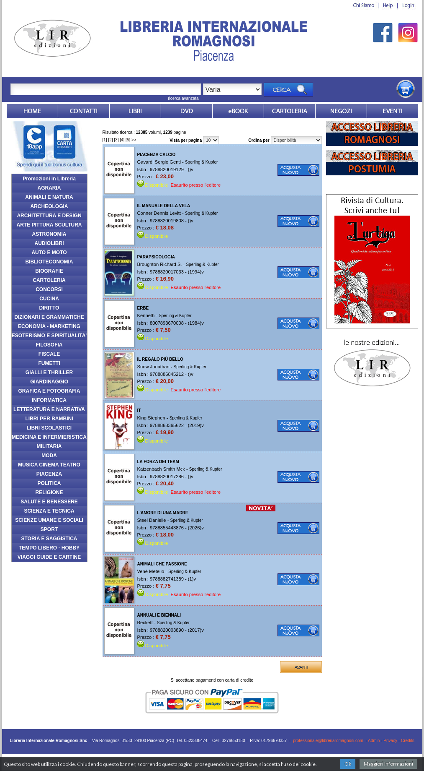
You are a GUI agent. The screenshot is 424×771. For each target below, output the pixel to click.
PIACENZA (49, 474)
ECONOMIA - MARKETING (49, 326)
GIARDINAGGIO (49, 382)
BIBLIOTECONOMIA (49, 262)
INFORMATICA (49, 400)
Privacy (390, 740)
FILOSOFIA (49, 345)
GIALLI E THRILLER (49, 372)
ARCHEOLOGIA (49, 206)
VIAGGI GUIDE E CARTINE (49, 557)
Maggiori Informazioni (388, 764)
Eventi (392, 111)
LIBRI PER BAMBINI (49, 419)
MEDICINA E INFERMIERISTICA (49, 437)
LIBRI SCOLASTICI (49, 428)
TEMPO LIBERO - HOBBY (49, 548)
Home (32, 111)
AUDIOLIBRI (49, 243)
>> (133, 140)
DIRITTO (49, 308)
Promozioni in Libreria (49, 179)
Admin (374, 740)
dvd (186, 111)
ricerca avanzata (183, 98)
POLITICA (49, 483)
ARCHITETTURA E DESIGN (49, 216)
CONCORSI (49, 289)
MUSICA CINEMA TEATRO (49, 465)
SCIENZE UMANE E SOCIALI (49, 520)
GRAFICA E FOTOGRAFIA (49, 391)
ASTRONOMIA (49, 234)
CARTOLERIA (49, 280)
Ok (347, 764)
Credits (407, 740)
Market (289, 111)
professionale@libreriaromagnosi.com (328, 740)
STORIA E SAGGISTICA (49, 539)
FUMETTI (49, 363)
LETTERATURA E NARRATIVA (49, 409)
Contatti (83, 111)
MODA (49, 455)
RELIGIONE (49, 492)
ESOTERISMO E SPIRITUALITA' (49, 336)
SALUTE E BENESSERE (49, 502)
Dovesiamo (341, 111)
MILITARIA (49, 446)
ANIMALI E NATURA (49, 197)
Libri (135, 111)
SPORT (49, 529)
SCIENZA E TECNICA (49, 511)
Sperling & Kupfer (201, 162)
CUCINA (49, 299)
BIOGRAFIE (49, 271)
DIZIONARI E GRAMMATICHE (49, 317)
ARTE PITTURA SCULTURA (49, 225)
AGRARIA (49, 188)
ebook (238, 111)
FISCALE (49, 354)
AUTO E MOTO (49, 252)
